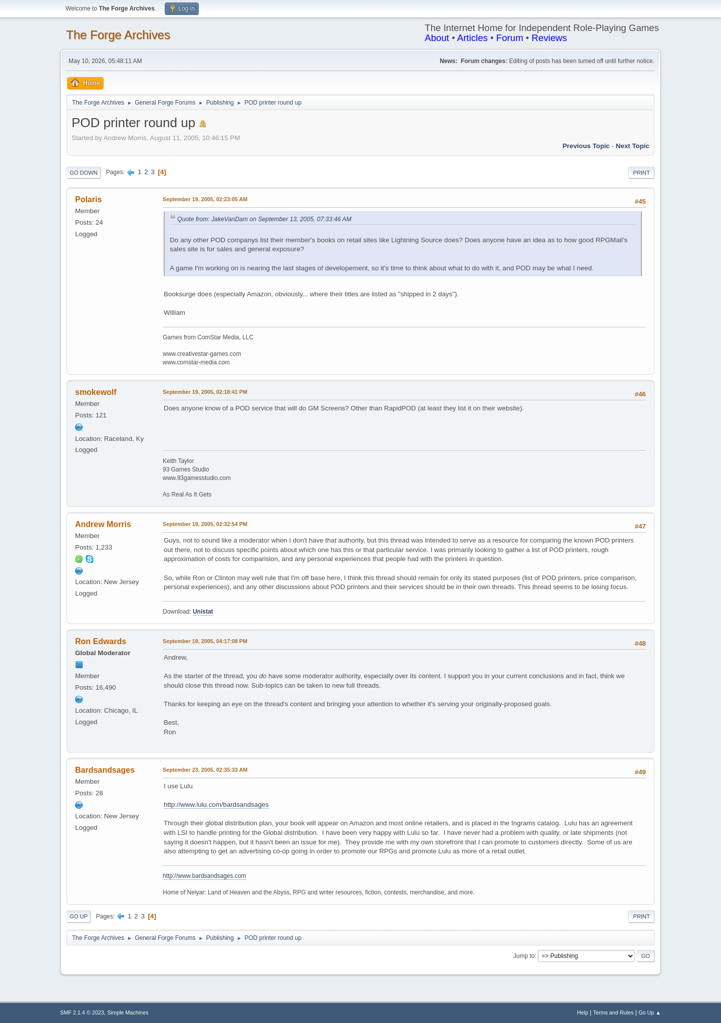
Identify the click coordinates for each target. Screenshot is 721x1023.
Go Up (79, 916)
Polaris (88, 199)
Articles (472, 38)
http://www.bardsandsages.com (204, 875)
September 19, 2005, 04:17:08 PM (205, 641)
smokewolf (96, 392)
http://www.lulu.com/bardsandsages (216, 804)
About (437, 38)
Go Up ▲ (649, 1012)
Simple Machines (127, 1012)
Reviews (549, 38)
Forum (509, 38)
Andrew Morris (103, 524)
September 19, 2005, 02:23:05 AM (205, 199)
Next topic (632, 146)
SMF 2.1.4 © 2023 (82, 1012)
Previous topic (586, 146)
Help (582, 1012)
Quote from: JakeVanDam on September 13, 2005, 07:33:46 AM (264, 219)
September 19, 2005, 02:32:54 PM (205, 524)
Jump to (524, 955)
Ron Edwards (100, 641)
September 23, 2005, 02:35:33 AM (205, 770)
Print (641, 173)
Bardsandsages (105, 770)
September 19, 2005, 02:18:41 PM (205, 392)
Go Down (84, 173)
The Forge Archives (118, 35)
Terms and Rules (613, 1012)
